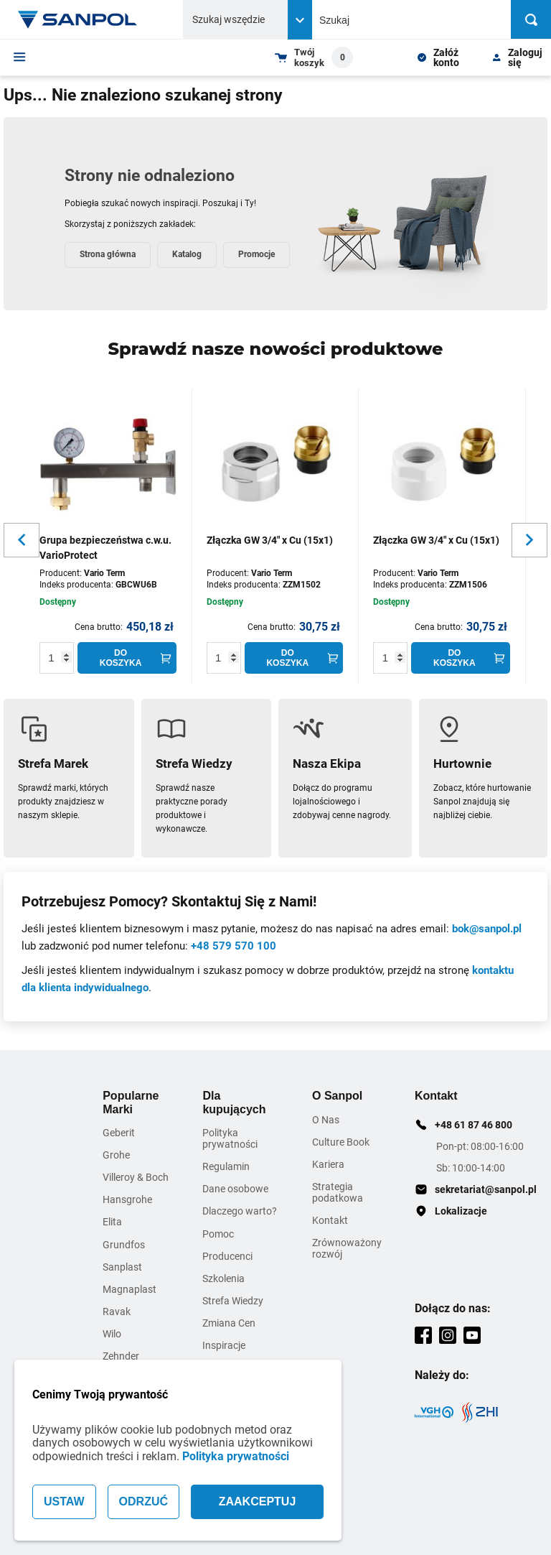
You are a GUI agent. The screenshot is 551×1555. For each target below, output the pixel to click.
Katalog (187, 254)
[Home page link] (77, 19)
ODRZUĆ (143, 1501)
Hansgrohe (127, 1199)
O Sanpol (337, 1096)
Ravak (117, 1311)
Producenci (227, 1256)
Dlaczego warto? (239, 1211)
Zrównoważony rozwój (347, 1248)
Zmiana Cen (228, 1323)
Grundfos (124, 1244)
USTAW (64, 1501)
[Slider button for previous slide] (21, 540)
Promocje (256, 254)
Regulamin (226, 1166)
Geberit (119, 1132)
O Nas (325, 1119)
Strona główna (108, 254)
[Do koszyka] (126, 658)
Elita (112, 1221)
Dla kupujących (233, 1102)
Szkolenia (223, 1278)
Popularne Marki (131, 1102)
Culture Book (340, 1142)
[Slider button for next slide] (529, 540)
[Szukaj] (531, 19)
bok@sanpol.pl (487, 928)
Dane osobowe (235, 1188)
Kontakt (330, 1220)
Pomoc (218, 1234)
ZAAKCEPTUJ (257, 1501)
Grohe (116, 1155)
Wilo (112, 1334)
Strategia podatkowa (337, 1192)
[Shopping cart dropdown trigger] (313, 57)
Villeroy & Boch (136, 1177)
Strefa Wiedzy (232, 1300)
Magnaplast (129, 1289)
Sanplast (122, 1267)
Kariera (328, 1164)
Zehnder (121, 1356)
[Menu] (19, 57)
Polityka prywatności (235, 1456)
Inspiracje (223, 1345)
